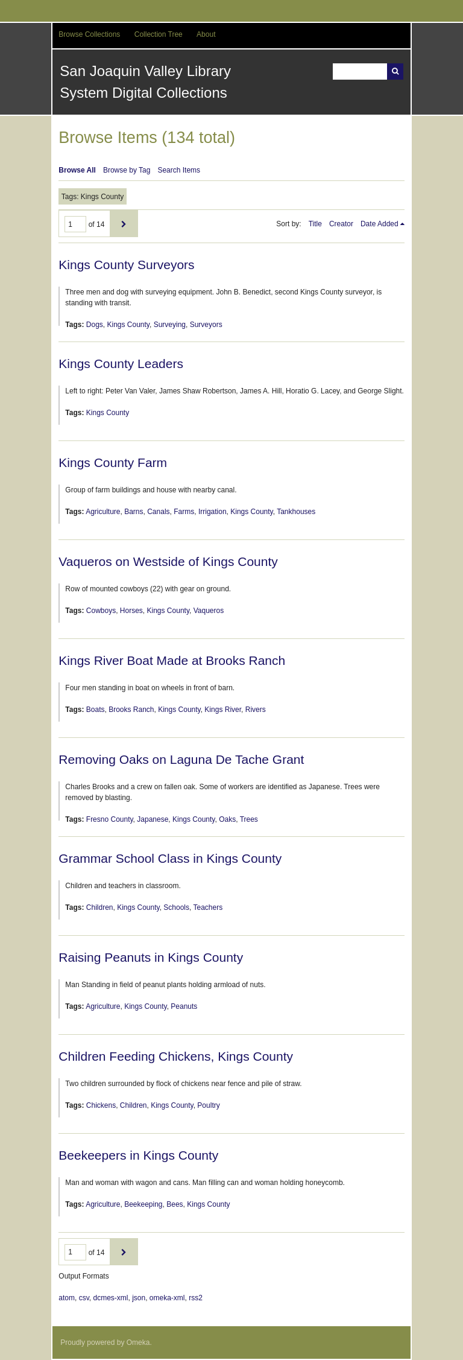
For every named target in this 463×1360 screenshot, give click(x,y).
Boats (95, 709)
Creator (341, 224)
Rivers (255, 709)
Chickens (101, 1105)
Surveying (170, 324)
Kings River (222, 709)
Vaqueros (209, 610)
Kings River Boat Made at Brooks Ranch (171, 660)
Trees (249, 819)
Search (395, 71)
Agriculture (103, 511)
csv (84, 1298)
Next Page (123, 223)
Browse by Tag (127, 170)
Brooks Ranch (131, 709)
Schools (176, 907)
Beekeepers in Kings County (138, 1155)
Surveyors (206, 324)
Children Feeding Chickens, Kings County (175, 1056)
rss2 (196, 1298)
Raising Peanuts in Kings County (150, 957)
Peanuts (184, 1006)
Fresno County (109, 819)
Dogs (94, 324)
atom (66, 1298)
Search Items (178, 170)
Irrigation (212, 511)
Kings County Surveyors (126, 265)
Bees (174, 1204)
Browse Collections (89, 34)
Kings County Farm (112, 462)
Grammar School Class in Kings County (170, 858)
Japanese (152, 819)
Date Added (379, 224)
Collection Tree (158, 34)
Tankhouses (296, 511)
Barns (133, 511)
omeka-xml (167, 1298)
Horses (131, 610)
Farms (184, 511)
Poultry (208, 1105)
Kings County (128, 324)
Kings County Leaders (120, 363)
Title (315, 224)
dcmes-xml (110, 1298)
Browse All (77, 170)
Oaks (227, 819)
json (138, 1298)
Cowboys (101, 610)
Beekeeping (143, 1204)
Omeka (138, 1342)
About (206, 34)
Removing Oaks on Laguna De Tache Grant (181, 759)
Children (99, 907)
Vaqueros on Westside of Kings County (167, 561)
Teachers (207, 907)
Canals (158, 511)
